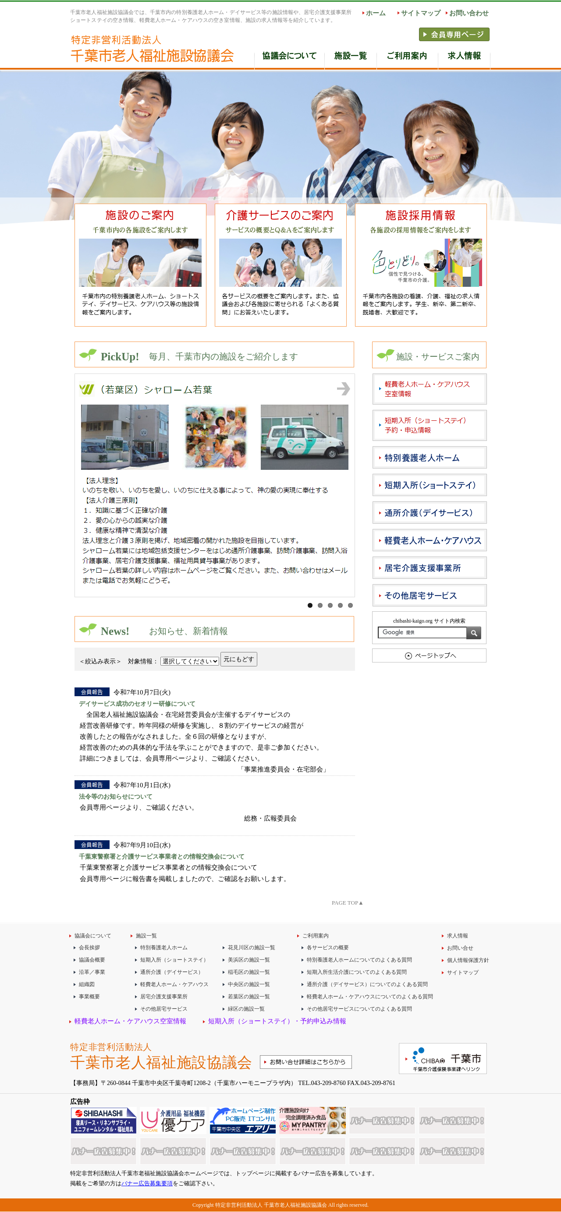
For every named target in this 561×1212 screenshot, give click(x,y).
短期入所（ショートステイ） (174, 960)
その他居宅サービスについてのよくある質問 (359, 1009)
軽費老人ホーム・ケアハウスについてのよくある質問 (370, 997)
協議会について (93, 936)
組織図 (87, 984)
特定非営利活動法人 (164, 1057)
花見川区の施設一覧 (251, 947)
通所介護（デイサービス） (171, 972)
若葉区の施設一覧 (249, 997)
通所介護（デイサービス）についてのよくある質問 (367, 984)
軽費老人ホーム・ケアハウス (174, 984)
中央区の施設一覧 (249, 984)
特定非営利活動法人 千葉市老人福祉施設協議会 (271, 1205)
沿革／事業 (92, 972)
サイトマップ (420, 13)
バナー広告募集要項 (147, 1183)
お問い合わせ (469, 13)
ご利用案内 (407, 58)
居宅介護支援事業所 (164, 997)
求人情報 (464, 58)
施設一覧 (351, 58)
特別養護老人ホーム (164, 947)
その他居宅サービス (164, 1009)
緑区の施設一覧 (246, 1009)
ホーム (376, 13)
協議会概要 (92, 960)
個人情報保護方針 (468, 960)
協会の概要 (289, 58)
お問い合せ (460, 948)
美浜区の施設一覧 (249, 960)
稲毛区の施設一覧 (249, 972)
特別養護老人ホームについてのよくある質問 (359, 960)
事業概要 (89, 997)
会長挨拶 (89, 947)
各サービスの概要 (328, 947)
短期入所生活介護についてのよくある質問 (357, 972)
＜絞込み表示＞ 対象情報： (119, 661)
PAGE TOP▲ (348, 902)
